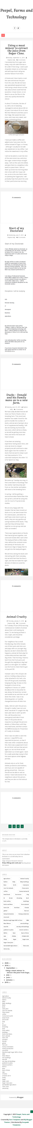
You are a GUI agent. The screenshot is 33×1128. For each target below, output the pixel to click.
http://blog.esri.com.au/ (11, 863)
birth (14, 885)
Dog (28, 894)
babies (5, 882)
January (9, 980)
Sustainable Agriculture (10, 945)
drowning (19, 898)
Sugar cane (25, 939)
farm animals (25, 904)
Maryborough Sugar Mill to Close (13, 920)
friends (27, 907)
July (8, 975)
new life (6, 926)
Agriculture (7, 878)
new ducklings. (24, 923)
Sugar (14, 939)
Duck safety (7, 901)
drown (11, 898)
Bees (5, 885)
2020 (7, 963)
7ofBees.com (15, 332)
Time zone (26, 945)
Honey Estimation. (9, 914)
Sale (5, 936)
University (7, 949)
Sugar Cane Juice (8, 942)
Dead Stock (7, 894)
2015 (7, 982)
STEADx (14, 936)
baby (13, 882)
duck (27, 898)
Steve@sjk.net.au (10, 351)
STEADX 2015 (25, 936)
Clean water (25, 888)
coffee (5, 891)
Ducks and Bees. (8, 904)
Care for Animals (8, 888)
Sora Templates (15, 1120)
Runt (14, 933)
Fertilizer (17, 907)
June (8, 977)
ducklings (26, 901)
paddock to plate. (9, 930)
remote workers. (24, 930)
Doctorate (18, 894)
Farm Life (6, 907)
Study (5, 939)
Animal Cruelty (24, 878)
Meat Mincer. (7, 923)
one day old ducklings (22, 926)
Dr (4, 898)
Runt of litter (25, 933)
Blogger (20, 1097)
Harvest (26, 911)
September (11, 968)
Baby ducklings (24, 882)
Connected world (24, 891)
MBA (27, 920)
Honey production (24, 914)
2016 (7, 965)
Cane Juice (26, 885)
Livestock (6, 917)
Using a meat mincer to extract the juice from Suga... (18, 971)
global (5, 911)
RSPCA (9, 729)
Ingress (23, 756)
